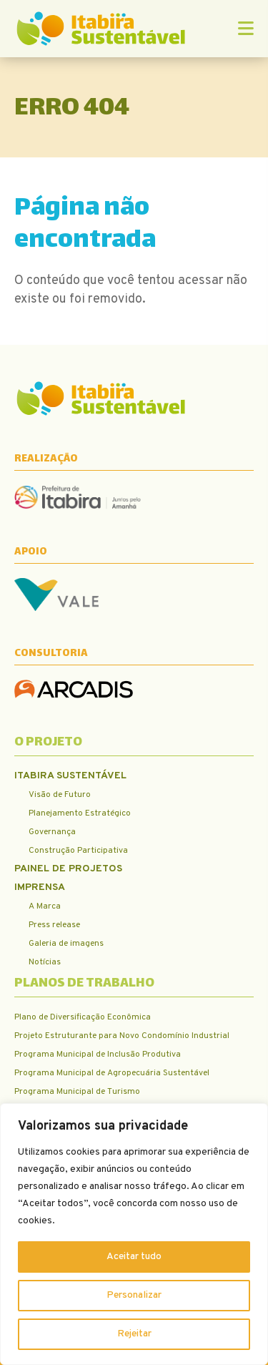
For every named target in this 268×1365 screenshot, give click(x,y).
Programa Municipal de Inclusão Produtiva (97, 1054)
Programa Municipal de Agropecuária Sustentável (111, 1073)
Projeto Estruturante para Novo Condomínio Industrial (121, 1036)
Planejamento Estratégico (80, 813)
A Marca (45, 906)
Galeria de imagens (66, 943)
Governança (52, 832)
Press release (54, 925)
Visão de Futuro (60, 795)
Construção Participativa (78, 850)
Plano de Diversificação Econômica (82, 1017)
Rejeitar (134, 1334)
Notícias (45, 962)
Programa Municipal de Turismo (77, 1091)
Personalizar (134, 1295)
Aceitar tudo (134, 1257)
